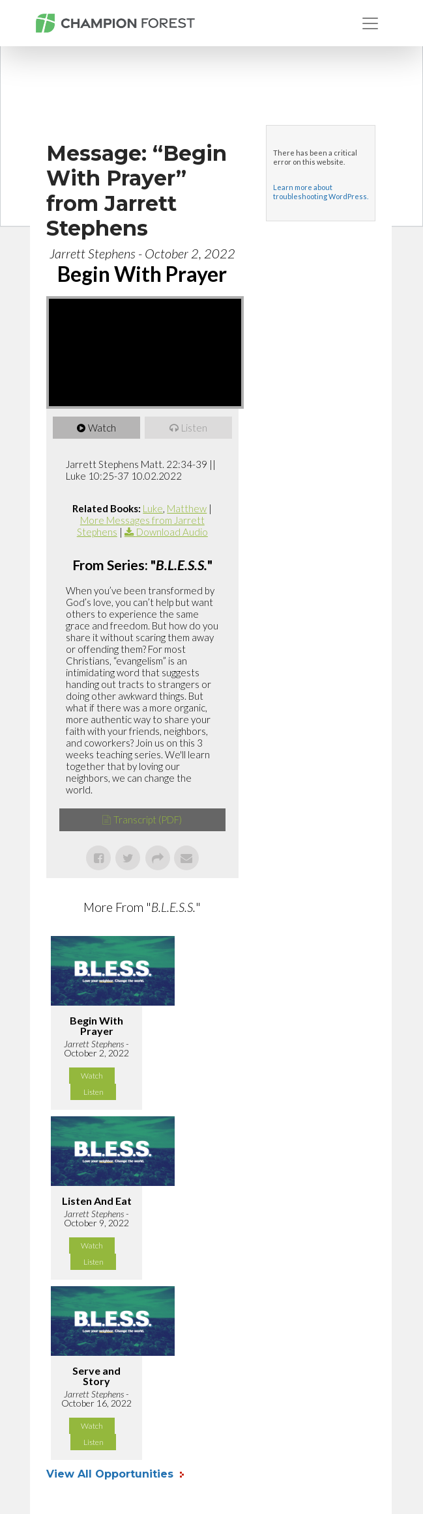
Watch (102, 428)
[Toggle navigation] (370, 23)
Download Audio (172, 532)
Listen (194, 428)
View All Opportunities (111, 1474)
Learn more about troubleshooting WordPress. (320, 191)
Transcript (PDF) (147, 819)
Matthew (187, 508)
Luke (153, 508)
